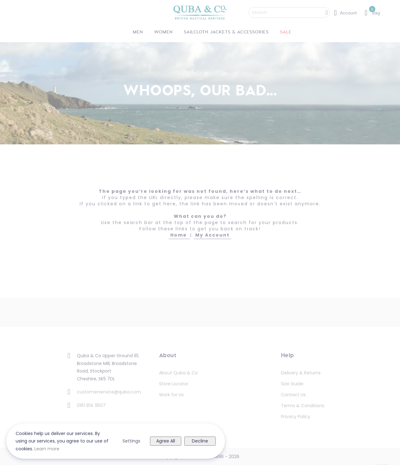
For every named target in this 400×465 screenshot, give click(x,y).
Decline (200, 441)
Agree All (165, 441)
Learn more (46, 449)
